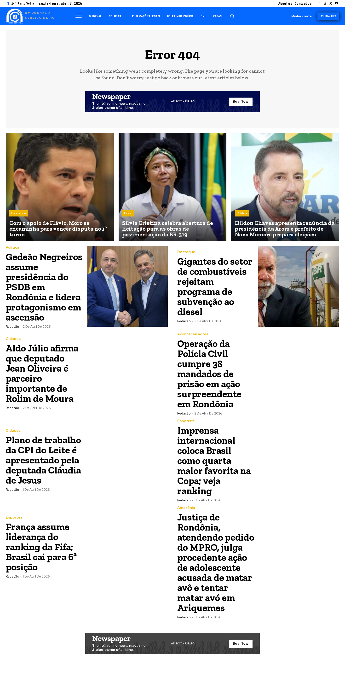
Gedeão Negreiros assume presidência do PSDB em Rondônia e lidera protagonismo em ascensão (44, 292)
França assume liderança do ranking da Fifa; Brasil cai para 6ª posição (43, 557)
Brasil (128, 213)
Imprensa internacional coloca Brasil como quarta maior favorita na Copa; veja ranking (215, 470)
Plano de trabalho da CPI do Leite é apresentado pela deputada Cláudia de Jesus (44, 470)
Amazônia (186, 518)
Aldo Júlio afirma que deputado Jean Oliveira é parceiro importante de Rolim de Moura (43, 383)
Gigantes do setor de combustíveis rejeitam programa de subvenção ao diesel (207, 287)
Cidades (13, 349)
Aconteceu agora (192, 344)
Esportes (185, 431)
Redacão (12, 337)
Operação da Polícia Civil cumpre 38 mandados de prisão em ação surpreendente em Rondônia (210, 383)
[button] (232, 16)
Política (242, 213)
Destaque (18, 213)
